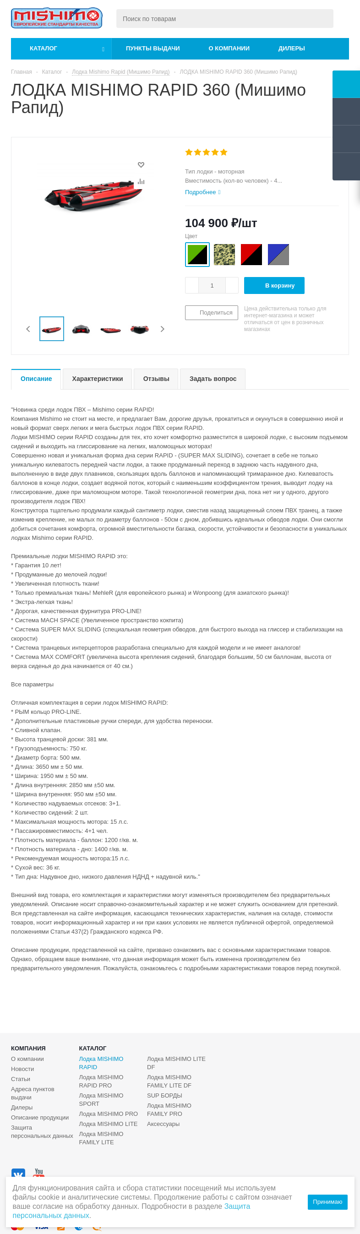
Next (162, 329)
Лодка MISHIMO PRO (108, 1113)
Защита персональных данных (42, 1131)
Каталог (43, 48)
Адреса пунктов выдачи (33, 1093)
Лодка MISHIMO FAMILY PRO (169, 1109)
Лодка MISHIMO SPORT (101, 1099)
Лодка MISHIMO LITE (108, 1123)
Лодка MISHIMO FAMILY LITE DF (169, 1081)
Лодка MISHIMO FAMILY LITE (101, 1138)
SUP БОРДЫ (164, 1095)
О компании (229, 48)
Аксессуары (163, 1123)
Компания (28, 1048)
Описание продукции (40, 1117)
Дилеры (291, 48)
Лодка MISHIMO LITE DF (176, 1063)
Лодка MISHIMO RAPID (101, 1063)
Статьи (20, 1079)
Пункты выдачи (153, 48)
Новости (22, 1068)
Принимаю (327, 1201)
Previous (28, 329)
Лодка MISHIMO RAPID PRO (101, 1081)
